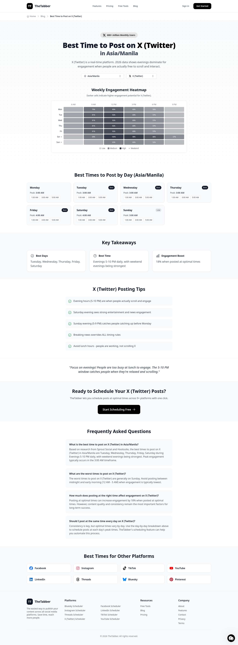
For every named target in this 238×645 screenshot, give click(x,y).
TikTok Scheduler (109, 614)
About (181, 606)
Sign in (185, 6)
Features (97, 6)
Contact (182, 614)
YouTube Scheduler (110, 618)
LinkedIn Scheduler (110, 610)
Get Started (202, 6)
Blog (135, 6)
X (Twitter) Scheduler (75, 618)
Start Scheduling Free (119, 409)
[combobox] (102, 76)
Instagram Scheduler (75, 610)
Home (31, 16)
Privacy (181, 618)
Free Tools (123, 6)
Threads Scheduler (74, 614)
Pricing (109, 6)
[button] (231, 638)
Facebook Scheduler (111, 606)
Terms (181, 623)
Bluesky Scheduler (74, 606)
